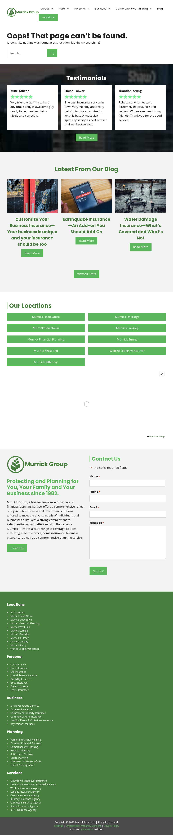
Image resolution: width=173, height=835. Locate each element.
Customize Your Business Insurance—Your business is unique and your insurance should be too (32, 231)
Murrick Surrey (127, 339)
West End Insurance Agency (25, 788)
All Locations (17, 612)
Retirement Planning (21, 754)
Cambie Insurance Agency (24, 795)
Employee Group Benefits (24, 705)
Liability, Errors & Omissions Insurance (32, 720)
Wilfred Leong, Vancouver (127, 351)
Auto (65, 8)
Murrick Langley (127, 328)
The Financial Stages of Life (25, 761)
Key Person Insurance (22, 723)
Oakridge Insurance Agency (25, 802)
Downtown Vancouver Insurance (28, 780)
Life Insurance (18, 671)
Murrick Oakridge (127, 317)
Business (104, 8)
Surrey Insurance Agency (24, 806)
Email (94, 507)
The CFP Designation (22, 765)
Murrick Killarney (46, 362)
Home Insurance (19, 668)
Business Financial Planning (25, 743)
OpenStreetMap (157, 436)
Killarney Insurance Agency (25, 799)
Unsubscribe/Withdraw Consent (83, 825)
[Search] (52, 53)
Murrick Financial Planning (45, 339)
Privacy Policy (111, 825)
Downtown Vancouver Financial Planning (33, 784)
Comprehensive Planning (135, 8)
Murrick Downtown (46, 328)
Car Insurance (18, 664)
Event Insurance (19, 686)
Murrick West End (46, 351)
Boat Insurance (19, 682)
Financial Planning (20, 750)
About (48, 8)
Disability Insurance (21, 679)
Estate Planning (19, 757)
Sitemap (58, 825)
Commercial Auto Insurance (26, 716)
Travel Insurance (19, 690)
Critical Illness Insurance (23, 675)
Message (97, 523)
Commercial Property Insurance (28, 713)
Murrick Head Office (46, 317)
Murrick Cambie (19, 630)
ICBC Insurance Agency (23, 809)
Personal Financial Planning (25, 739)
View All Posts (86, 274)
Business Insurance (21, 709)
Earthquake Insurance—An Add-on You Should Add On (86, 225)
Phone (95, 492)
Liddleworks (86, 829)
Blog (160, 8)
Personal (83, 8)
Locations (48, 17)
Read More (86, 137)
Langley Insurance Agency (24, 791)
